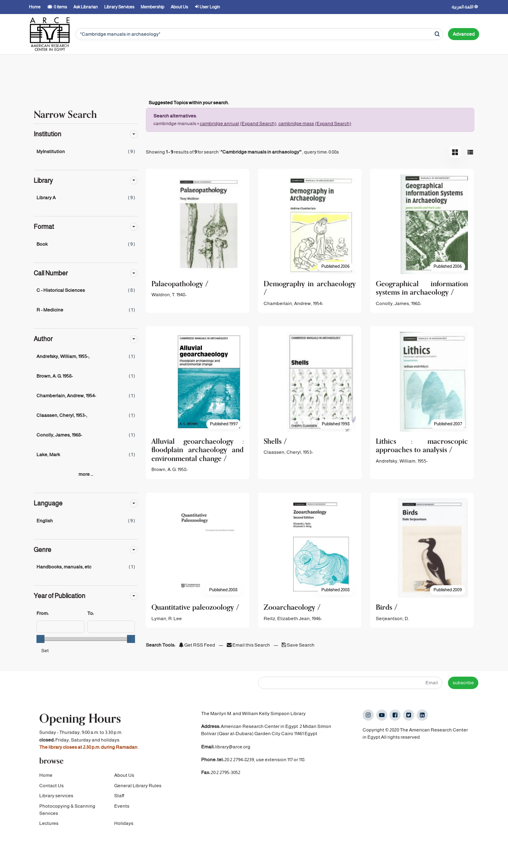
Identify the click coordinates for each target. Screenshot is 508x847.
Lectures (48, 824)
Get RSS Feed (197, 645)
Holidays (123, 824)
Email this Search (249, 645)
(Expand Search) (258, 123)
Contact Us (51, 786)
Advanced (464, 34)
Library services (56, 796)
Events (121, 807)
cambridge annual (219, 123)
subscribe (463, 682)
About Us (124, 776)
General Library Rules (137, 786)
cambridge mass (296, 123)
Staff (119, 796)
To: (90, 613)
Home (45, 776)
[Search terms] (259, 34)
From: (42, 613)
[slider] (40, 639)
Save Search (298, 645)
